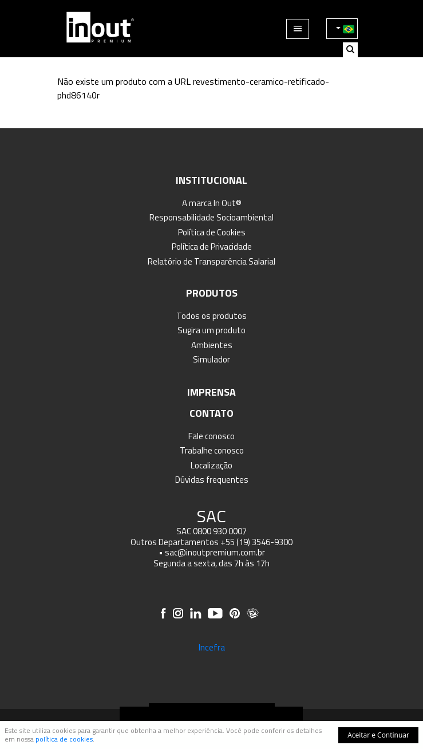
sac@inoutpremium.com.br (215, 552)
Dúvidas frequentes (211, 479)
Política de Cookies (212, 232)
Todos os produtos (211, 315)
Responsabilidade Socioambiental (211, 217)
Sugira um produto (211, 330)
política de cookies (64, 739)
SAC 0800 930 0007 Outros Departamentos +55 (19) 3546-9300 (211, 537)
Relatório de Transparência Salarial (211, 261)
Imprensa (211, 392)
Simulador (211, 359)
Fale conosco (211, 436)
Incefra (211, 647)
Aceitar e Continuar (378, 735)
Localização (211, 465)
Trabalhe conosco (212, 450)
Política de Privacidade (212, 246)
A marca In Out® (212, 203)
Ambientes (211, 345)
